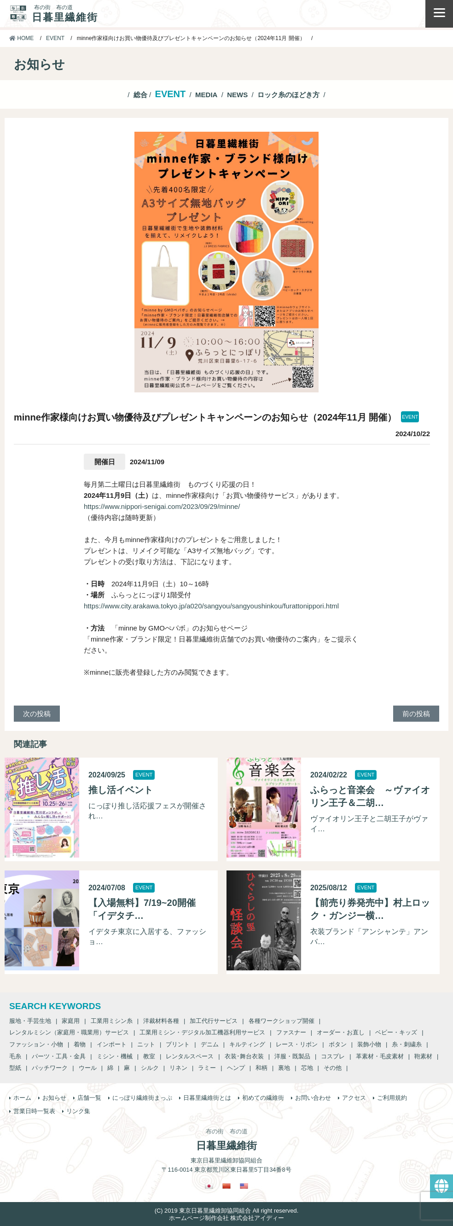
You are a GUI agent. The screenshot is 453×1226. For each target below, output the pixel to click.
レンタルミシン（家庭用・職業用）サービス (69, 1032)
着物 (80, 1044)
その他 (333, 1067)
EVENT (55, 38)
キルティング (247, 1044)
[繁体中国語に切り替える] (226, 1186)
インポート (112, 1044)
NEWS (237, 95)
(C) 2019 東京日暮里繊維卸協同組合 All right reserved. (226, 1210)
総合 (140, 95)
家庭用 (71, 1020)
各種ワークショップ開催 (281, 1020)
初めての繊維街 (263, 1097)
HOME (21, 38)
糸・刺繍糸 (407, 1044)
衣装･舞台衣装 (244, 1056)
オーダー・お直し (341, 1032)
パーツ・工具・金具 (59, 1056)
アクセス (354, 1097)
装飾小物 (369, 1044)
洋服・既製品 (292, 1056)
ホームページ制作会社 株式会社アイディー (227, 1217)
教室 (149, 1056)
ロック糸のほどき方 (288, 95)
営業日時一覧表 (34, 1111)
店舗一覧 (89, 1097)
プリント (178, 1044)
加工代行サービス (214, 1020)
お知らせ (54, 1097)
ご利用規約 (392, 1097)
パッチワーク (50, 1067)
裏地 (284, 1067)
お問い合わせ (313, 1097)
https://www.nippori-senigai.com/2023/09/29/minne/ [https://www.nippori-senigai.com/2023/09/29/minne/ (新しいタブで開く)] (162, 506)
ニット (146, 1044)
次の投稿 (37, 714)
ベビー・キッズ (396, 1032)
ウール (88, 1067)
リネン (178, 1067)
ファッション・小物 (36, 1044)
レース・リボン (297, 1044)
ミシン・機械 (115, 1056)
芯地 (307, 1067)
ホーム (22, 1097)
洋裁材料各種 (161, 1020)
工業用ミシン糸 (112, 1020)
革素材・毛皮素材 (380, 1056)
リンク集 (78, 1111)
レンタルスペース (190, 1056)
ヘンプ (236, 1067)
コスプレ (333, 1056)
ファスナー (291, 1032)
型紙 (15, 1067)
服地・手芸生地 (30, 1020)
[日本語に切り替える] (209, 1186)
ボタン (338, 1044)
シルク (150, 1067)
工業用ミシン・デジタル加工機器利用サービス (202, 1032)
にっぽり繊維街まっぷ (142, 1097)
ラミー (207, 1067)
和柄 (261, 1067)
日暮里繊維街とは (207, 1097)
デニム (210, 1044)
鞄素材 (423, 1056)
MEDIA (206, 95)
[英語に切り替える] (244, 1186)
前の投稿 (416, 714)
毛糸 (15, 1056)
